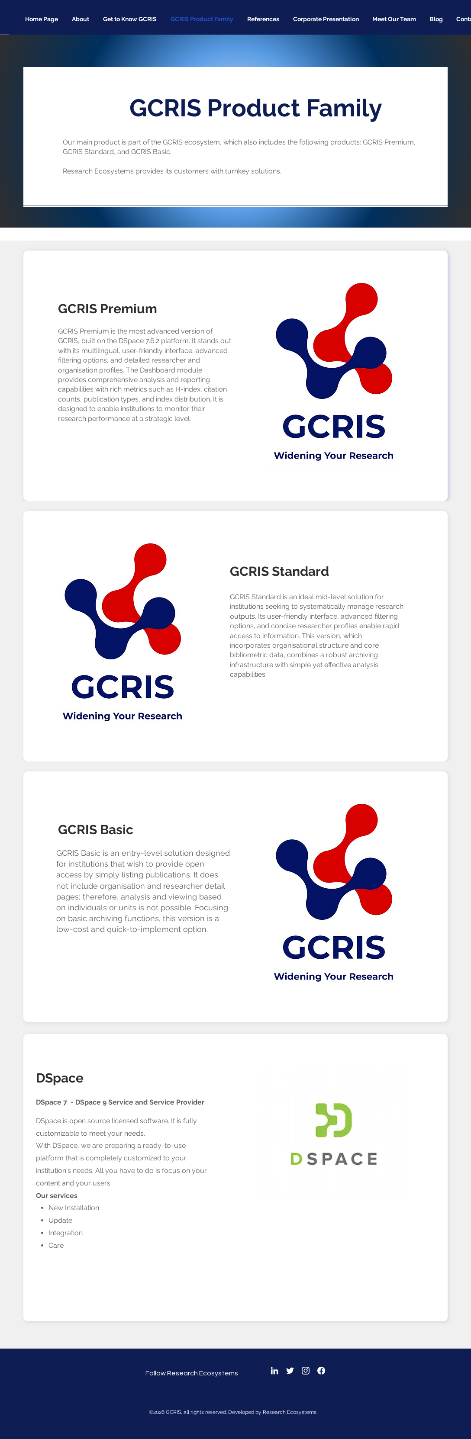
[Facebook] (321, 1370)
